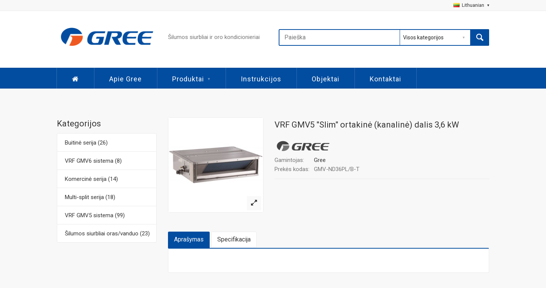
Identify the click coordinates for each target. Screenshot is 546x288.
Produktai (191, 79)
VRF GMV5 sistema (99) (95, 215)
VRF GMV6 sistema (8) (93, 160)
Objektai (325, 79)
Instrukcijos (261, 79)
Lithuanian (471, 5)
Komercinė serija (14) (91, 179)
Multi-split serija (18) (90, 197)
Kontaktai (385, 79)
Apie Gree (125, 79)
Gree (320, 160)
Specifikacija (234, 239)
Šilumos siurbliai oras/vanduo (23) (107, 233)
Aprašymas (189, 239)
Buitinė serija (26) (86, 142)
